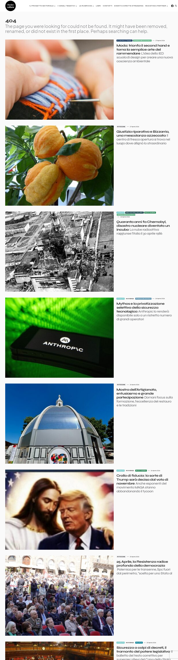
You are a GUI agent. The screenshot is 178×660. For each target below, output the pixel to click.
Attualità (97, 176)
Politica (115, 515)
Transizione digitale (119, 244)
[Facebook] (172, 6)
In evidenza (106, 244)
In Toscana (98, 108)
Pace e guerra (126, 176)
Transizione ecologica (118, 40)
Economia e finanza (101, 40)
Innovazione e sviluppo (110, 176)
